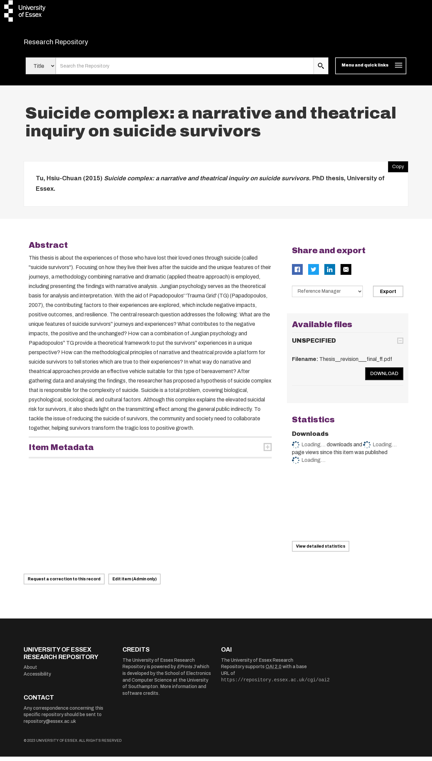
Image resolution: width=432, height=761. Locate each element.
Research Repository (71, 43)
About (30, 671)
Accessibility (37, 678)
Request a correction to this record (64, 583)
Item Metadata (61, 451)
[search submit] (321, 70)
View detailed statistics (320, 550)
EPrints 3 (186, 671)
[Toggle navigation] (370, 70)
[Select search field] (41, 70)
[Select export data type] (327, 295)
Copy (396, 169)
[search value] (185, 70)
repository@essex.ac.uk (50, 725)
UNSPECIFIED (314, 345)
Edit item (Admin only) (134, 583)
